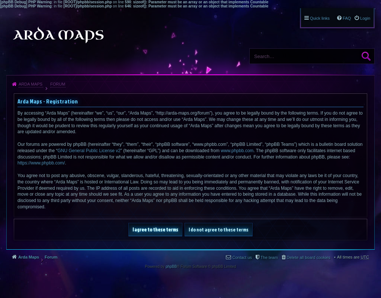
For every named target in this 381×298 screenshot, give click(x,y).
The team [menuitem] (269, 257)
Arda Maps (30, 84)
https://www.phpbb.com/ (41, 163)
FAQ (347, 18)
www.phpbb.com (237, 150)
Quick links (320, 18)
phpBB (171, 267)
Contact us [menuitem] (242, 257)
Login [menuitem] (365, 18)
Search (366, 56)
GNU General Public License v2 (88, 150)
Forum (57, 84)
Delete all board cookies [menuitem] (308, 257)
